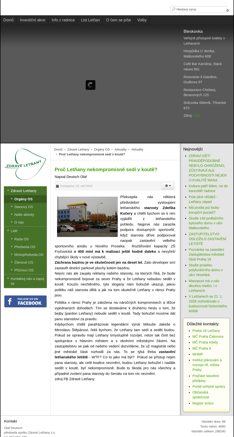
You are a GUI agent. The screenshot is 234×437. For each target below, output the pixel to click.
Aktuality (120, 149)
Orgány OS (102, 149)
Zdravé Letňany (78, 149)
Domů (58, 149)
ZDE (197, 116)
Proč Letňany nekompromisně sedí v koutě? (106, 169)
